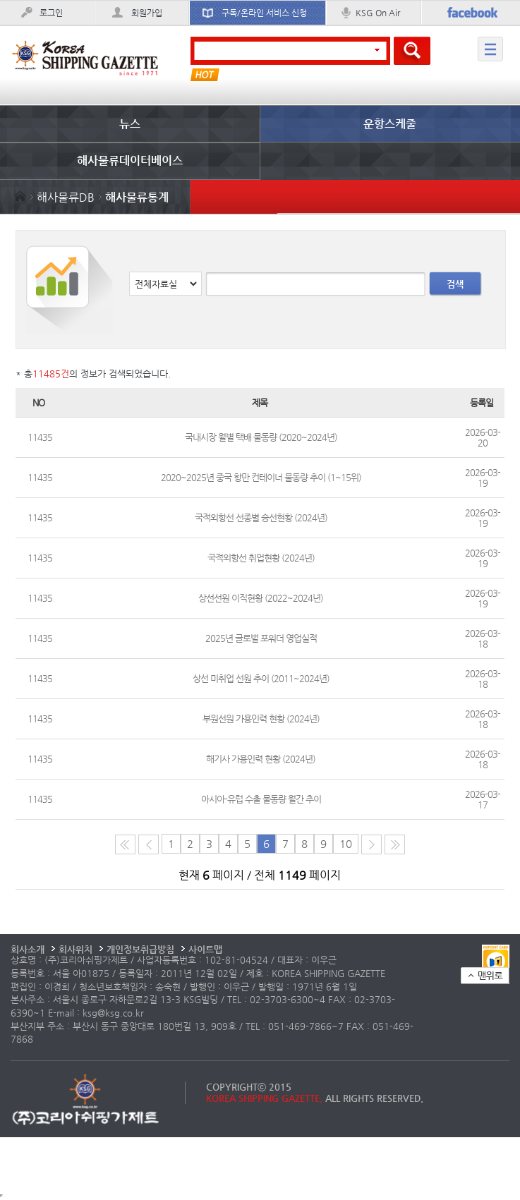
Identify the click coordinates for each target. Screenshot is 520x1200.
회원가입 (146, 13)
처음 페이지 (125, 844)
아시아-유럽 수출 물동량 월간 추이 (261, 799)
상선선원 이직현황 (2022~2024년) (260, 598)
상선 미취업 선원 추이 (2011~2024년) (261, 678)
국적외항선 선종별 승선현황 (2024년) (261, 517)
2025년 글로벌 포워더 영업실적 (261, 638)
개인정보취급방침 (140, 949)
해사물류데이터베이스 (130, 160)
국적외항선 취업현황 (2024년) (261, 557)
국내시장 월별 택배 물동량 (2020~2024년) (261, 437)
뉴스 (129, 124)
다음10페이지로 (395, 844)
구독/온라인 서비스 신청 (264, 13)
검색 (455, 284)
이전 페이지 (148, 844)
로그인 (51, 13)
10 (345, 843)
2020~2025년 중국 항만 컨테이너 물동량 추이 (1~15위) (261, 477)
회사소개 (27, 949)
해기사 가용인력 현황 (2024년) (260, 758)
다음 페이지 (371, 844)
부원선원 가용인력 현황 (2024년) (261, 718)
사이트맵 (205, 949)
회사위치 (75, 949)
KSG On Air (378, 13)
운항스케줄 (389, 124)
